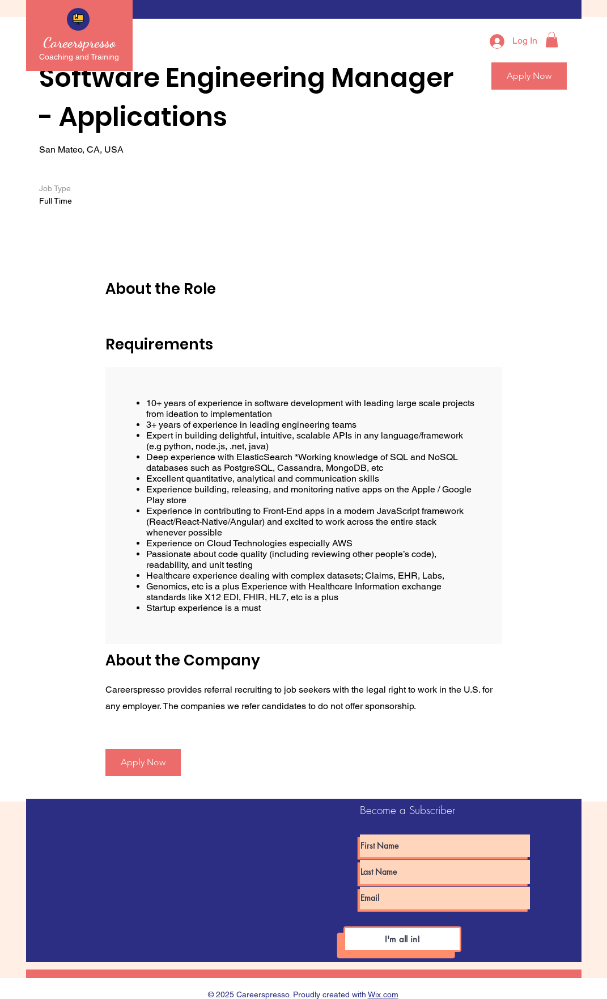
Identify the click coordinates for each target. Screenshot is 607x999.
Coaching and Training (79, 56)
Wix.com (383, 994)
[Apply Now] (143, 762)
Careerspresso (79, 42)
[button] (551, 39)
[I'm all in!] (402, 939)
